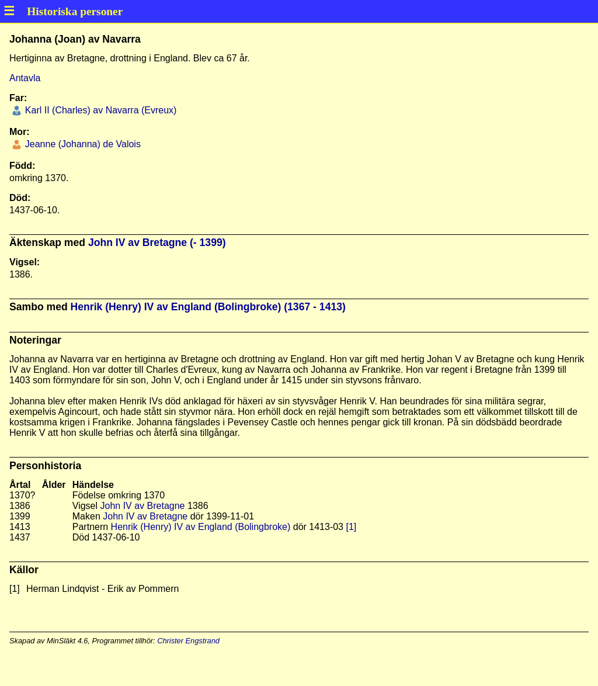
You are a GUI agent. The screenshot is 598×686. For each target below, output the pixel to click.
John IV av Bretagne (142, 506)
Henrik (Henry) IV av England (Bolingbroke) (201, 527)
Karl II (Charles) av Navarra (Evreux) (99, 110)
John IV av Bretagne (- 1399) (157, 242)
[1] (351, 527)
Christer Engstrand (188, 640)
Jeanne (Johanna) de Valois (81, 144)
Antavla (24, 78)
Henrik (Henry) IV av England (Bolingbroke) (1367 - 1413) (208, 307)
